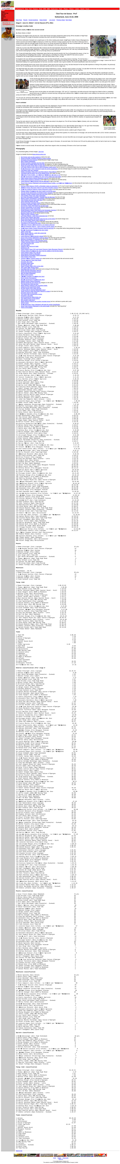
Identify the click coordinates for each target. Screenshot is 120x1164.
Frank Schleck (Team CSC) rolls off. (31, 252)
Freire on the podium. (27, 307)
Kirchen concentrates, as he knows (30, 207)
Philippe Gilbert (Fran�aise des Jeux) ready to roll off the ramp (38, 191)
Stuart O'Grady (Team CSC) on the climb (32, 266)
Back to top (19, 1150)
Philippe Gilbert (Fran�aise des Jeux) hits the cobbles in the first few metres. (42, 251)
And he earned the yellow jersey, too (31, 297)
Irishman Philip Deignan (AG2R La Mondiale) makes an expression (39, 186)
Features (35, 9)
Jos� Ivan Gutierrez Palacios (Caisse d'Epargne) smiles (36, 189)
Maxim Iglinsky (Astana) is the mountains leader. (34, 285)
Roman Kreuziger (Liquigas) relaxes (31, 203)
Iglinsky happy (25, 303)
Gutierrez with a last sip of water (30, 246)
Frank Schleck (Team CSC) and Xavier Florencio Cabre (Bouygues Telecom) (42, 249)
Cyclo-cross (54, 9)
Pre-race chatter (25, 245)
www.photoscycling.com (39, 154)
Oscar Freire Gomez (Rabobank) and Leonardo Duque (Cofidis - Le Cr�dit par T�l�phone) (46, 183)
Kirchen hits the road (26, 264)
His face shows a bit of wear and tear (31, 288)
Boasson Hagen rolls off (27, 213)
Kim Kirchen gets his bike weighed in (31, 157)
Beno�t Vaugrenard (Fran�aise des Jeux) (33, 279)
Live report (52, 20)
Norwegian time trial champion (29, 160)
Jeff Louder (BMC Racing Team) (30, 267)
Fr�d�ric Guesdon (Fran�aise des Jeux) (32, 276)
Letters (77, 9)
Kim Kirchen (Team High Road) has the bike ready (34, 206)
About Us (61, 1159)
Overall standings (33, 20)
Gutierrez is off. (25, 248)
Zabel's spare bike (26, 231)
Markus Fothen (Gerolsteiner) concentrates (33, 198)
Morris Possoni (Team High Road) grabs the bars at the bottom (38, 219)
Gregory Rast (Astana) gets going (30, 217)
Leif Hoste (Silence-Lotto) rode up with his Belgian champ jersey (38, 167)
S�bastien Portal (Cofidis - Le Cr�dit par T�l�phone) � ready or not (40, 175)
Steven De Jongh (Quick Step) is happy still (33, 165)
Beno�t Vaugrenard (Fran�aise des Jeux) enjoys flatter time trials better (41, 176)
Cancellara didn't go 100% (28, 269)
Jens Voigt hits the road (27, 243)
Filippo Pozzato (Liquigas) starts (30, 214)
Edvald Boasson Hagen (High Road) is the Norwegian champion (38, 210)
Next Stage (69, 20)
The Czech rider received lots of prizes (31, 294)
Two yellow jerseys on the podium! (30, 298)
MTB (44, 9)
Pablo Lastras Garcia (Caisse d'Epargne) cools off (34, 178)
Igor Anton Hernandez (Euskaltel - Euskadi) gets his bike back (38, 197)
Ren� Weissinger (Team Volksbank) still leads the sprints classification (40, 304)
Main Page (19, 20)
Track (60, 9)
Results (25, 20)
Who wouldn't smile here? (28, 300)
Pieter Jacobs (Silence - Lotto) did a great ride (33, 233)
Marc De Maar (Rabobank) (28, 273)
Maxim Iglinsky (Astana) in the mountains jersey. (34, 240)
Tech (30, 9)
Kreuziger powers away (27, 263)
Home (3, 10)
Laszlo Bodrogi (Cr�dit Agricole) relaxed (32, 236)
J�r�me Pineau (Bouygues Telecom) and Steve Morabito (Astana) (39, 187)
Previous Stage (61, 20)
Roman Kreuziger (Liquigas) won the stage (32, 163)
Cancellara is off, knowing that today (31, 223)
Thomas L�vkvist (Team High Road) (31, 260)
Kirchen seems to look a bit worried (30, 208)
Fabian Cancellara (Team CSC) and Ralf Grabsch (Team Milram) (38, 172)
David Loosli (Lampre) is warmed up (31, 179)
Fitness (71, 9)
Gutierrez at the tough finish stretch (30, 287)
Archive (59, 1158)
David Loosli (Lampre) (27, 275)
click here (41, 151)
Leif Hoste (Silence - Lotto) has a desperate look (34, 216)
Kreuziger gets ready (26, 262)
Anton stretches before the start (29, 201)
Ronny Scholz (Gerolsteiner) (28, 278)
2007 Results (4, 20)
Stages (3, 12)
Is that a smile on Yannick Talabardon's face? (33, 290)
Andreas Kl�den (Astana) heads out (31, 258)
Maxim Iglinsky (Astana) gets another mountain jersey (35, 301)
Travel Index (65, 1158)
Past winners (4, 19)
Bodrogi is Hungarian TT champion (30, 239)
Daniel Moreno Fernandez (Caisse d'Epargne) (33, 255)
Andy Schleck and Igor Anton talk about (31, 200)
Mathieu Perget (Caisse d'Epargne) (30, 281)
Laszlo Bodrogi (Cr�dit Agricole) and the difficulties (35, 181)
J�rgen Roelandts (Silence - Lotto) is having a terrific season (38, 226)
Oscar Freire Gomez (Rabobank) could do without (34, 237)
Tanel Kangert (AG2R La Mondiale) (30, 254)
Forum (87, 9)
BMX (48, 9)
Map (2, 18)
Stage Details (43, 20)
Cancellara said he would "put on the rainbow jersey (35, 173)
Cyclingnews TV (19, 9)
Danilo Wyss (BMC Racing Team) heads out (33, 220)
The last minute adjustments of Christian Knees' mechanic (37, 193)
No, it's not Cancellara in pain (29, 221)
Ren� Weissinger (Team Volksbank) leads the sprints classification (39, 169)
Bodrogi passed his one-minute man (31, 282)
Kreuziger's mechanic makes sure (30, 204)
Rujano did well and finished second (31, 272)
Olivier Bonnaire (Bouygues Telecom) (31, 270)
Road (40, 9)
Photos (66, 9)
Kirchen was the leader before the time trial (32, 164)
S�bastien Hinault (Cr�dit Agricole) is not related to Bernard (37, 225)
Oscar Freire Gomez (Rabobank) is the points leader (35, 306)
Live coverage (4, 13)
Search (82, 9)
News (26, 9)
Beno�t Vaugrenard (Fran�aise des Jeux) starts (34, 230)
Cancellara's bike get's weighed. (30, 170)
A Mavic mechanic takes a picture (30, 242)
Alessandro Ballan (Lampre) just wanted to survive (34, 211)
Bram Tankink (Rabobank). (28, 161)
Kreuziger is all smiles (27, 295)
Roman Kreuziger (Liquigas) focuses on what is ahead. (36, 158)
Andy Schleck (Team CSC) (28, 257)
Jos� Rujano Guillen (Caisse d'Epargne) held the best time (37, 228)
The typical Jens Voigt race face (29, 284)
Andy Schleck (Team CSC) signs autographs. (33, 195)
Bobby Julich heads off (27, 234)
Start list (3, 14)
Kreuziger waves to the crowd (29, 293)
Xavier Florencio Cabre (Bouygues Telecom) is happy (35, 291)
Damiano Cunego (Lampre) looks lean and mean (34, 194)
